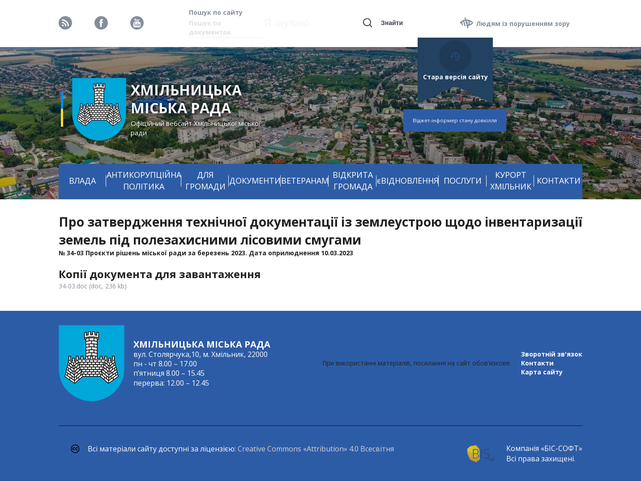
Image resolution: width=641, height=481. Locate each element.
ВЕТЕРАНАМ (305, 180)
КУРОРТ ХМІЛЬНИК (510, 180)
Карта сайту (542, 372)
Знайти (392, 22)
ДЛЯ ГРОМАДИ (205, 180)
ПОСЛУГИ (463, 180)
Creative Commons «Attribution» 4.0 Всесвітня (316, 449)
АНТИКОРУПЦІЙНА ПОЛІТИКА (144, 180)
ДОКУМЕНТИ (255, 180)
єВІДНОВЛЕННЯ (408, 180)
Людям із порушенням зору (523, 23)
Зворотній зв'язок (551, 354)
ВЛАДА (82, 180)
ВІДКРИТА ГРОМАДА (353, 180)
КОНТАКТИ (559, 180)
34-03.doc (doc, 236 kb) (93, 286)
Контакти (537, 363)
